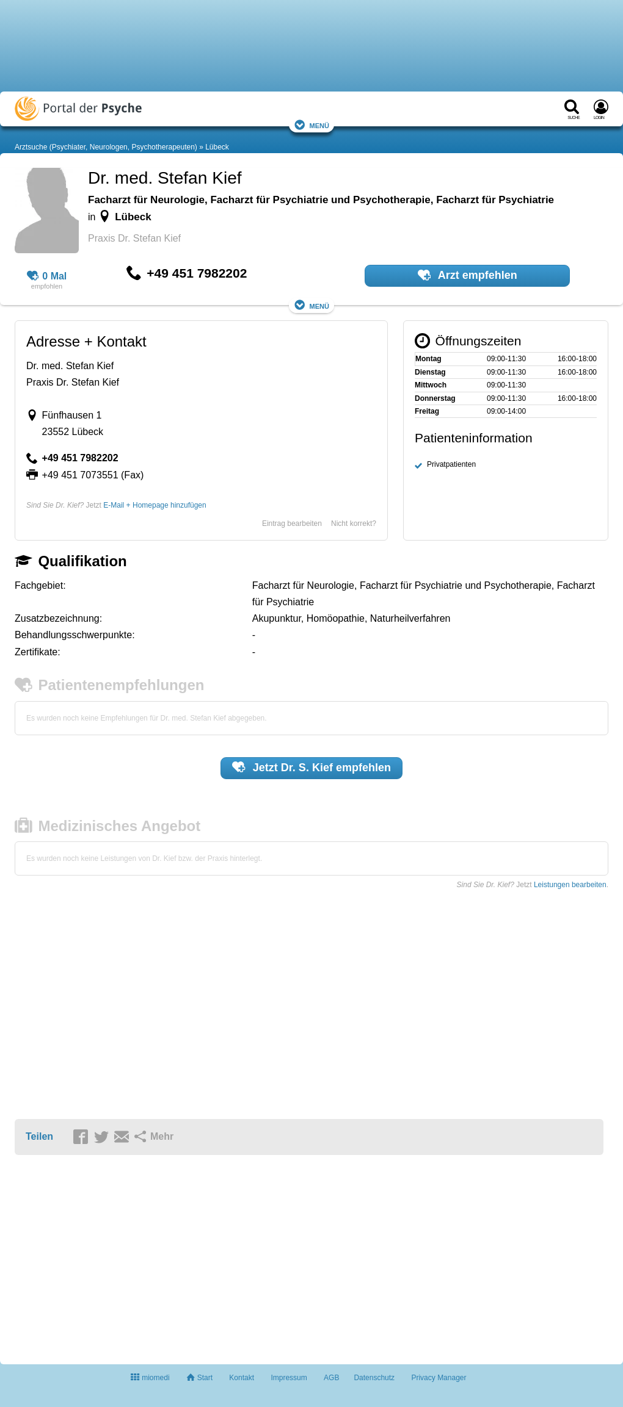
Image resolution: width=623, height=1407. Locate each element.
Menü (311, 125)
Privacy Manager (438, 1377)
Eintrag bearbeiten (292, 523)
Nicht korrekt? (353, 523)
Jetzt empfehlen (311, 767)
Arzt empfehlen (467, 275)
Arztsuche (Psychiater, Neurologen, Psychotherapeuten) (106, 147)
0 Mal (47, 276)
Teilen (39, 1136)
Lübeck (217, 147)
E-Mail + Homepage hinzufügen (154, 505)
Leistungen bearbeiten (570, 884)
